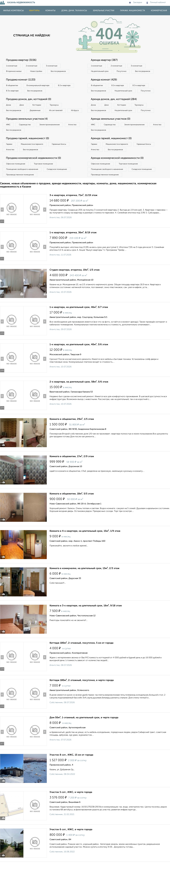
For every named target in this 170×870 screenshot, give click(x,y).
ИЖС (8, 130)
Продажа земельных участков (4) (27, 124)
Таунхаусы (54, 105)
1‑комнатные (11, 66)
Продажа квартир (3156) (21, 60)
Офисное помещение (15, 169)
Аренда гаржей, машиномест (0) (111, 144)
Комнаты (50, 11)
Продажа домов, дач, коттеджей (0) (29, 99)
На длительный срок (100, 71)
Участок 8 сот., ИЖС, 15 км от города (71, 760)
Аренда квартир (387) (104, 60)
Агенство (73, 130)
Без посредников (58, 71)
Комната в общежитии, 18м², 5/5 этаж (72, 499)
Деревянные (35, 111)
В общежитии (12, 85)
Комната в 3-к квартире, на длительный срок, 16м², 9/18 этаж (86, 611)
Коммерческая (159, 11)
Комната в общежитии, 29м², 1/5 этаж (72, 425)
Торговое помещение (44, 169)
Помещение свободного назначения (22, 175)
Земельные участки (103, 11)
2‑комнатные (32, 66)
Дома (8, 105)
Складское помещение (57, 175)
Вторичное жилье (14, 71)
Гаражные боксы (59, 150)
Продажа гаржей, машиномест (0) (28, 144)
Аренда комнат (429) (104, 79)
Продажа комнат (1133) (21, 79)
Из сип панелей (56, 111)
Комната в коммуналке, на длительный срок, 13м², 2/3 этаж (84, 574)
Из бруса (10, 116)
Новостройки (36, 71)
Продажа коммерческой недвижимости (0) (33, 164)
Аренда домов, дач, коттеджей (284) (114, 105)
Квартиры (34, 11)
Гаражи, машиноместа (132, 11)
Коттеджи (37, 105)
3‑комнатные (52, 66)
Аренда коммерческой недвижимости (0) (117, 164)
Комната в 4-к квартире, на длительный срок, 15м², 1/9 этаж (85, 537)
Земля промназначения (50, 130)
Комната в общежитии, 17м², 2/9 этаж (72, 462)
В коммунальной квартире (38, 85)
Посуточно (122, 71)
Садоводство (25, 130)
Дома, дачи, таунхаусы (74, 11)
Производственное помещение (20, 180)
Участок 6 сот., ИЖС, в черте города (71, 835)
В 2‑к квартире (65, 85)
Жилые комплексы (13, 11)
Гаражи (9, 150)
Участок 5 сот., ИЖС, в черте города (71, 798)
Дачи (22, 105)
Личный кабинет (156, 2)
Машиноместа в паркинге (32, 150)
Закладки (135, 2)
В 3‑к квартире (12, 91)
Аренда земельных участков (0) (111, 124)
